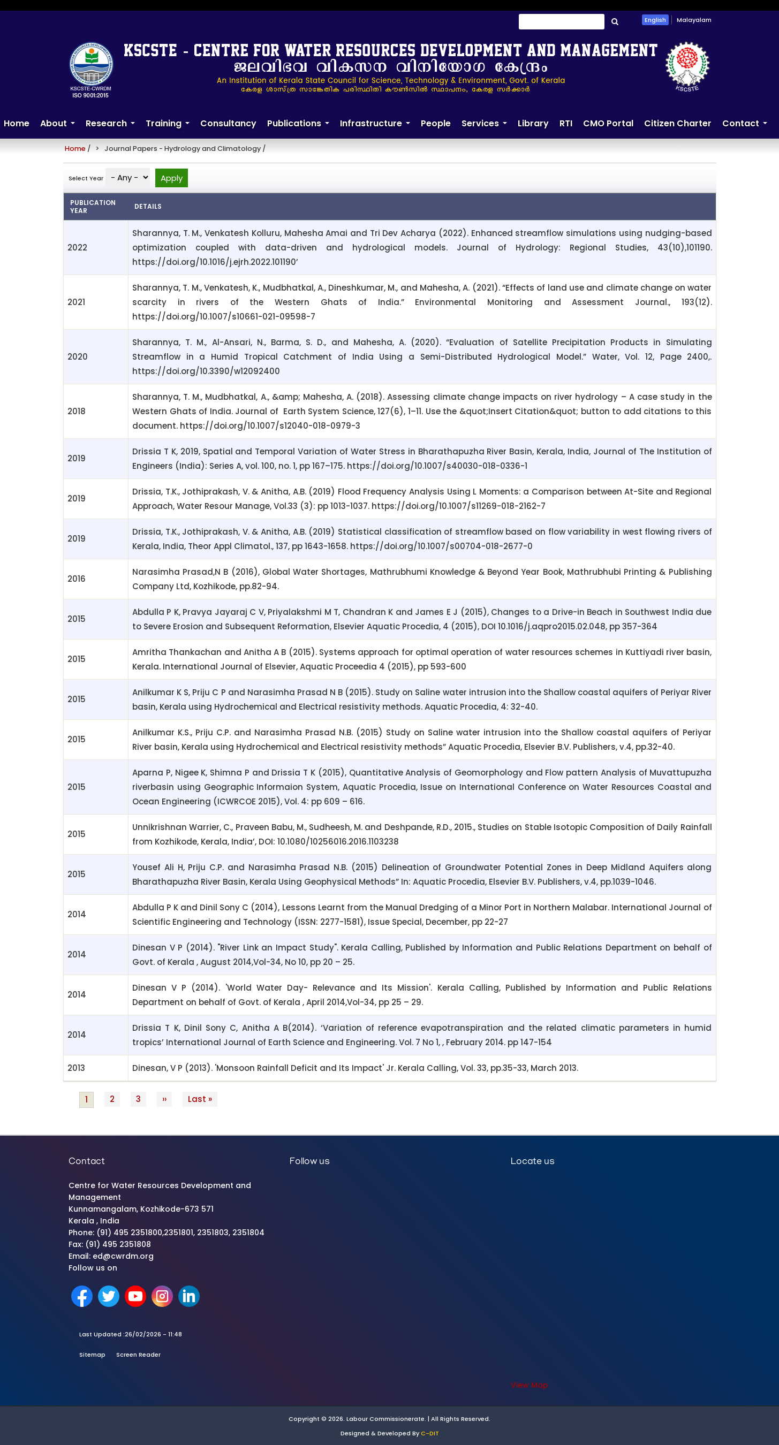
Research (113, 128)
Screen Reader (138, 1354)
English (655, 20)
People (436, 123)
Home (75, 148)
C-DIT (430, 1433)
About (60, 128)
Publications (301, 128)
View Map (529, 1385)
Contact (747, 128)
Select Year (86, 178)
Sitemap (92, 1354)
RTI (565, 123)
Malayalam (694, 20)
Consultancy (228, 123)
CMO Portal (608, 123)
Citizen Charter (678, 123)
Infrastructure (377, 128)
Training (170, 128)
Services (487, 128)
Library (533, 123)
